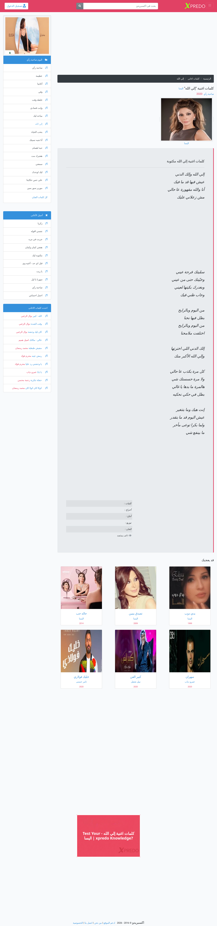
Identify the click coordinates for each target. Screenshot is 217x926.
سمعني (41, 164)
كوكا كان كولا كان (36, 388)
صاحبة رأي (208, 94)
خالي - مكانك (38, 340)
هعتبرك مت (39, 156)
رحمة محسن (24, 380)
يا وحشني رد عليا (36, 364)
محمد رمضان (21, 348)
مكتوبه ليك (39, 255)
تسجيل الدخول (16, 5)
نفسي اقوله (39, 231)
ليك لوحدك (39, 172)
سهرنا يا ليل (39, 279)
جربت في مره (38, 239)
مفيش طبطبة (37, 348)
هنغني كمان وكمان (36, 247)
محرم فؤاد (26, 356)
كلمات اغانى (193, 78)
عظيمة (41, 76)
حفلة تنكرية (38, 380)
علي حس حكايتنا (36, 180)
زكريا (42, 223)
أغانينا (42, 83)
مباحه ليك (40, 116)
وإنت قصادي (38, 108)
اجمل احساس (38, 295)
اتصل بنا (88, 923)
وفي (42, 92)
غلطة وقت (39, 100)
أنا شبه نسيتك (38, 140)
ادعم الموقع (109, 923)
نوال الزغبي (26, 316)
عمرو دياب (31, 372)
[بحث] (79, 6)
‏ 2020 (199, 93)
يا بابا (42, 372)
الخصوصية (78, 923)
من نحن (98, 923)
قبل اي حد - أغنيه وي (34, 263)
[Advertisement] (135, 45)
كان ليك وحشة (37, 332)
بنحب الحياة (39, 132)
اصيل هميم (24, 340)
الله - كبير (39, 316)
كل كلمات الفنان (39, 197)
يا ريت (41, 271)
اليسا (181, 88)
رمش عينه (39, 356)
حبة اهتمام (39, 148)
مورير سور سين (37, 188)
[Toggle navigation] (210, 5)
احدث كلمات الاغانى (37, 308)
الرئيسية (207, 78)
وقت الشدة (38, 324)
